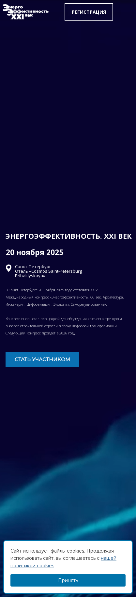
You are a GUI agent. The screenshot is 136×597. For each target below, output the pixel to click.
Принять (68, 580)
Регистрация (89, 12)
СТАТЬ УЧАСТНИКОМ (42, 359)
